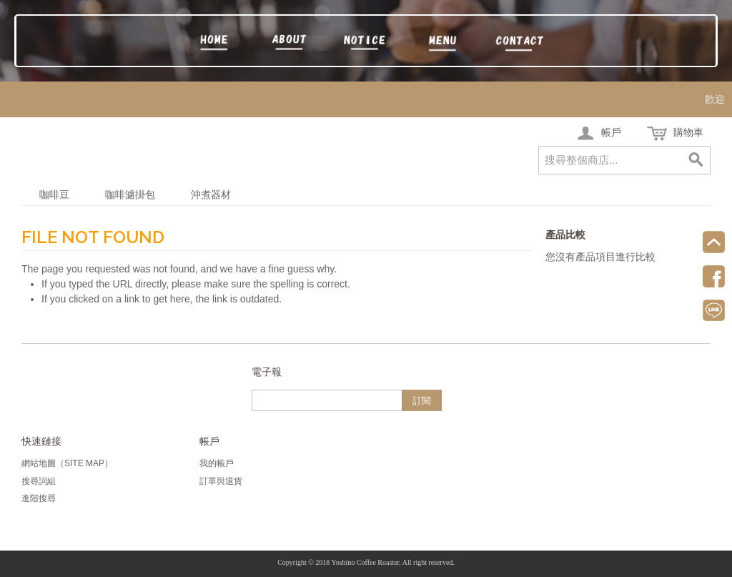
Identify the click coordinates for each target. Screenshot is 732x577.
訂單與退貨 (220, 481)
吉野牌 (290, 43)
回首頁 (213, 43)
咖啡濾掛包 (130, 194)
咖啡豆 (54, 194)
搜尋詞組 (38, 481)
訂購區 (443, 43)
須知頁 (366, 43)
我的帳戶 (216, 463)
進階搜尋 (38, 498)
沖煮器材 (211, 194)
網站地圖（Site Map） (67, 463)
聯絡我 (519, 43)
